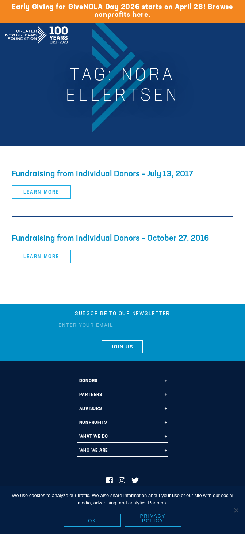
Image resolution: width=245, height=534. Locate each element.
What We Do (93, 436)
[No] (236, 510)
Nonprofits (93, 423)
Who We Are (93, 450)
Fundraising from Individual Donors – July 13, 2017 (102, 174)
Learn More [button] (41, 192)
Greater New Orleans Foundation (36, 32)
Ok (92, 520)
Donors (88, 381)
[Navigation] (233, 33)
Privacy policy (153, 518)
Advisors (90, 409)
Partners (90, 395)
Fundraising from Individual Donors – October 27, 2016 (110, 239)
